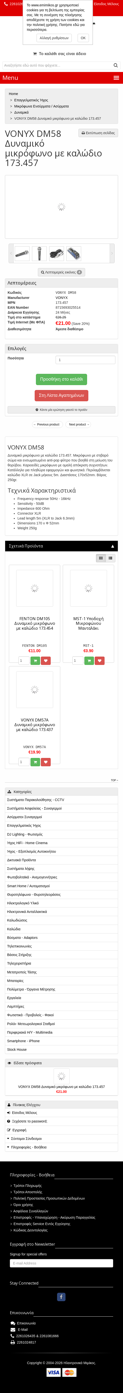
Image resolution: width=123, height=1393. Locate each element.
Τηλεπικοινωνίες (19, 946)
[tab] (61, 546)
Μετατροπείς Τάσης (22, 972)
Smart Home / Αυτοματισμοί (28, 886)
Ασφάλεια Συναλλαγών (29, 1211)
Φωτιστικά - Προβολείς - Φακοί (30, 1015)
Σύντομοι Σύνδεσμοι (26, 1139)
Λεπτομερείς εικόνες (61, 272)
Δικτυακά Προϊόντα (21, 860)
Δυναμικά (22, 112)
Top (114, 780)
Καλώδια (13, 929)
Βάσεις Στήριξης (19, 955)
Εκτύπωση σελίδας (98, 133)
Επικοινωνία (23, 1323)
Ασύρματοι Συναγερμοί (24, 817)
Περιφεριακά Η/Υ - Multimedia (29, 1032)
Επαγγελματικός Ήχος (31, 100)
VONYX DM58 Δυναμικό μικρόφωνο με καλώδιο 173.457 (61, 1087)
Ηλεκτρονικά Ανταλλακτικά (27, 912)
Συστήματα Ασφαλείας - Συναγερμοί (34, 808)
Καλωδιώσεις (17, 920)
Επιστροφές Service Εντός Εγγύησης (40, 1224)
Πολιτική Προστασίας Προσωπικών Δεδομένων (48, 1198)
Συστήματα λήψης (20, 869)
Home (14, 94)
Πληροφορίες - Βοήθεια (28, 1147)
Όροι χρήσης (22, 1205)
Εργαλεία (14, 998)
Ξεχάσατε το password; (27, 1121)
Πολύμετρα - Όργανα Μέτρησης (31, 989)
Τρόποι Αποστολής (26, 1192)
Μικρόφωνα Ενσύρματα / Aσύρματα (42, 106)
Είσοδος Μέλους (104, 4)
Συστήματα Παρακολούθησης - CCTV (35, 800)
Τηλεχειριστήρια (19, 963)
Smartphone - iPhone (23, 1041)
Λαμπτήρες (15, 1006)
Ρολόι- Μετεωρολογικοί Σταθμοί (31, 1024)
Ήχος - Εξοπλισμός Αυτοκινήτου (31, 851)
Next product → (79, 424)
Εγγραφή (16, 1130)
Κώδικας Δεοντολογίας (29, 1230)
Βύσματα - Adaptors (22, 938)
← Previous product (46, 424)
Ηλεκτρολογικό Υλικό (23, 903)
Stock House (17, 1049)
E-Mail (19, 1330)
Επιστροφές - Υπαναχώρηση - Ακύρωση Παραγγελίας (53, 1217)
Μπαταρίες (15, 981)
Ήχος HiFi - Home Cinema (27, 843)
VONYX (62, 298)
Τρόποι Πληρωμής (26, 1186)
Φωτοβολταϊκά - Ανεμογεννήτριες (32, 877)
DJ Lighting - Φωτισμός (25, 834)
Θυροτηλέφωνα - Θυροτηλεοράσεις (34, 895)
